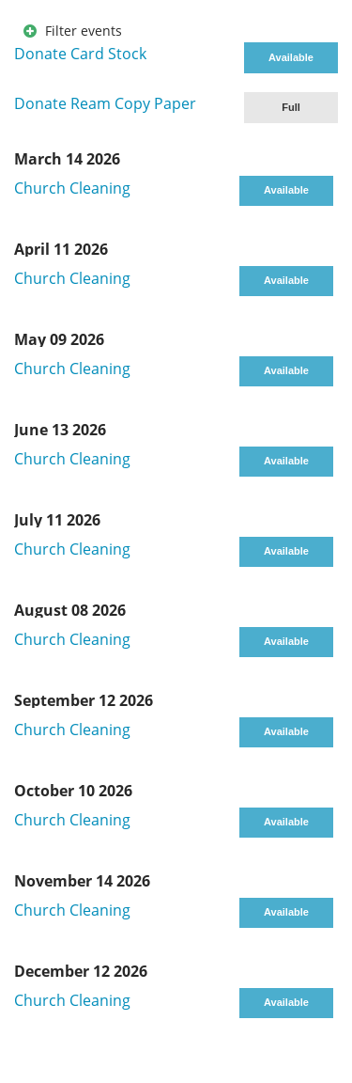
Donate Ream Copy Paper (105, 103)
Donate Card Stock (80, 53)
